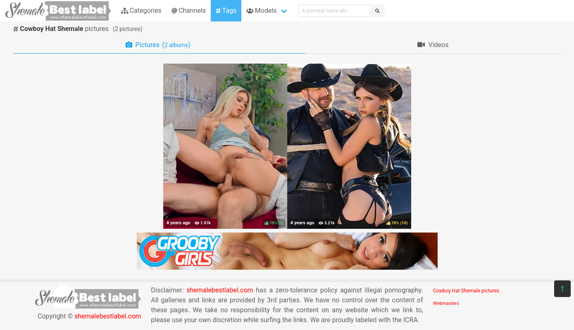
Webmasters (446, 303)
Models (261, 10)
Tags (226, 10)
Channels (188, 10)
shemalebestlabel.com (107, 316)
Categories (141, 10)
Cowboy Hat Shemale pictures (466, 291)
